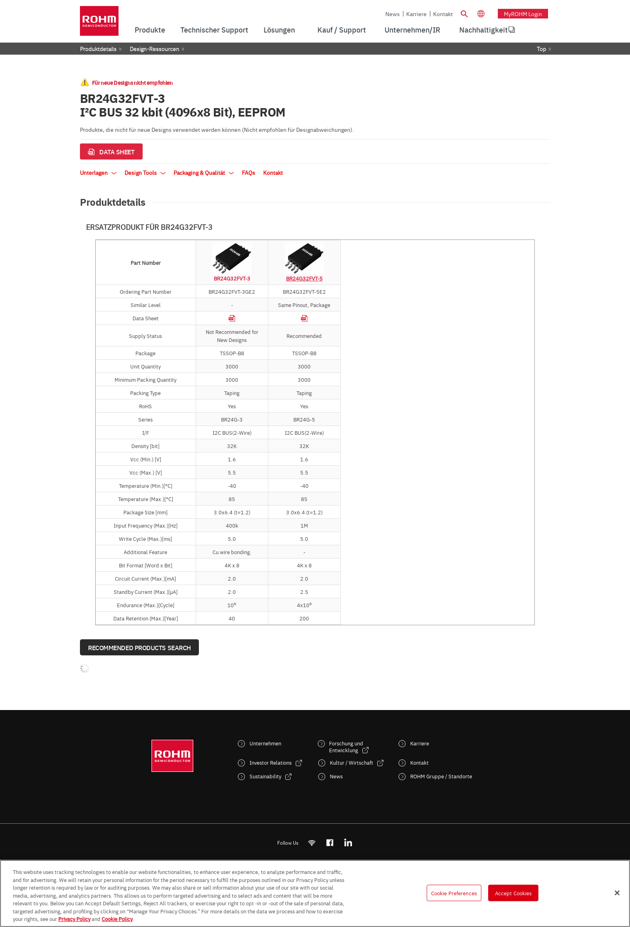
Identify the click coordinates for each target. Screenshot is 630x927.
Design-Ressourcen (154, 49)
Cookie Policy (117, 918)
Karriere (416, 13)
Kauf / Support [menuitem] (341, 30)
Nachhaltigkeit (483, 30)
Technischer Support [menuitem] (214, 30)
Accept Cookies (513, 892)
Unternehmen (265, 743)
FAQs (248, 172)
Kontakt (443, 13)
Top (541, 49)
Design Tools (145, 172)
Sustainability (265, 776)
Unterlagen (98, 172)
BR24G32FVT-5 (304, 278)
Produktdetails (98, 49)
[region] (315, 893)
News (392, 13)
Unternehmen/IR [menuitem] (412, 30)
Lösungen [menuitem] (279, 30)
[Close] (617, 893)
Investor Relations (271, 762)
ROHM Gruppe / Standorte (441, 776)
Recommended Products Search (139, 647)
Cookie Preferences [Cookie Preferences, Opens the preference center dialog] (454, 892)
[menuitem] (483, 29)
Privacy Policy (74, 918)
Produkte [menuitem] (150, 30)
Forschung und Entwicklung (346, 746)
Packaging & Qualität (204, 172)
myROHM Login (523, 14)
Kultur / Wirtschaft (351, 762)
